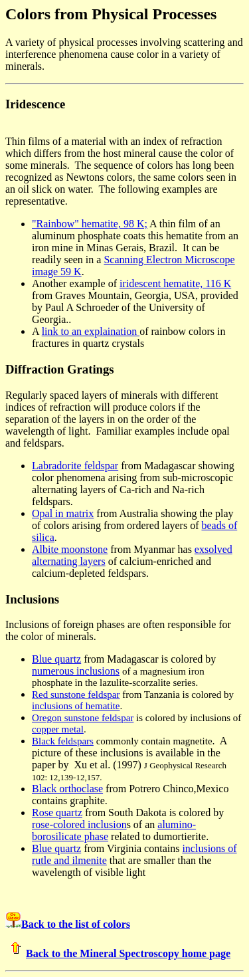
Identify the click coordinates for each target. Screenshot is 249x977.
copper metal (58, 729)
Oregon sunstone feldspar (82, 717)
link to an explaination (91, 331)
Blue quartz (56, 659)
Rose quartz (57, 812)
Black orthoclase (67, 788)
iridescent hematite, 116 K (175, 283)
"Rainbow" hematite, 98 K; (89, 223)
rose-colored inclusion (79, 824)
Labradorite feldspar (75, 465)
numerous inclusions (76, 671)
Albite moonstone (70, 549)
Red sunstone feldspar (76, 694)
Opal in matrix (63, 513)
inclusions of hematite (76, 706)
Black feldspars (63, 741)
